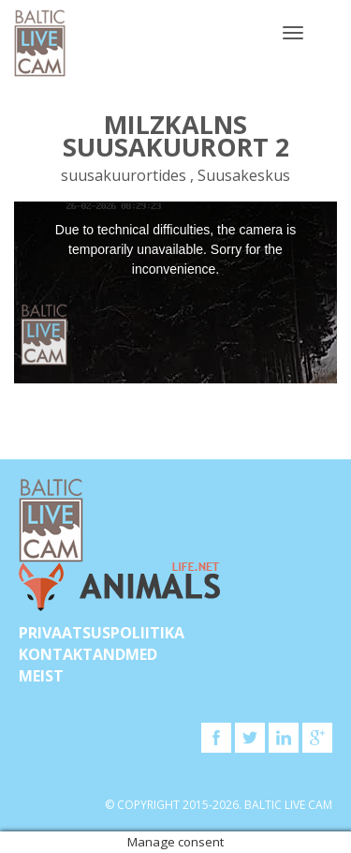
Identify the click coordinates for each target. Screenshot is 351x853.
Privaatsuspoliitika (101, 632)
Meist (41, 676)
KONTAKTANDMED (88, 654)
